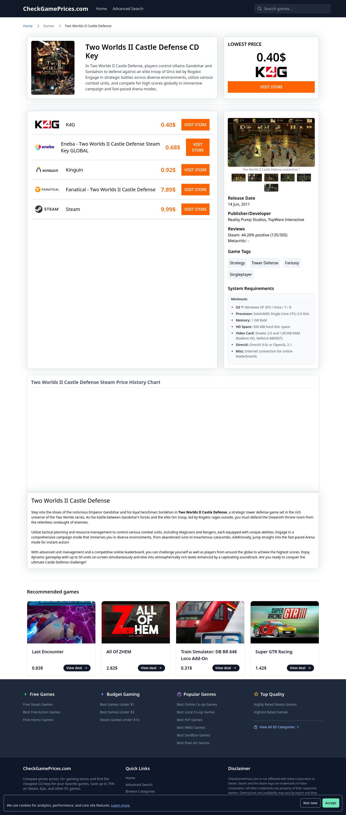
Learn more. (120, 805)
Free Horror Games (38, 719)
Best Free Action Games (41, 712)
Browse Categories (140, 791)
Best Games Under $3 (117, 712)
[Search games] (284, 8)
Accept (330, 803)
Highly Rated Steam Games (275, 704)
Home (101, 8)
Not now (310, 803)
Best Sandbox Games (193, 735)
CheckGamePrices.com (55, 8)
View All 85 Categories (277, 727)
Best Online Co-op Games (197, 704)
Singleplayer (241, 274)
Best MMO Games (191, 727)
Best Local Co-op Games (196, 712)
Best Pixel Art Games (193, 743)
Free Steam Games (38, 704)
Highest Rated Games (271, 712)
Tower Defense (265, 262)
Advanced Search (128, 8)
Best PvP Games (189, 719)
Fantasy (292, 262)
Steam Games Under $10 (119, 719)
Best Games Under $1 (117, 704)
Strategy (237, 262)
